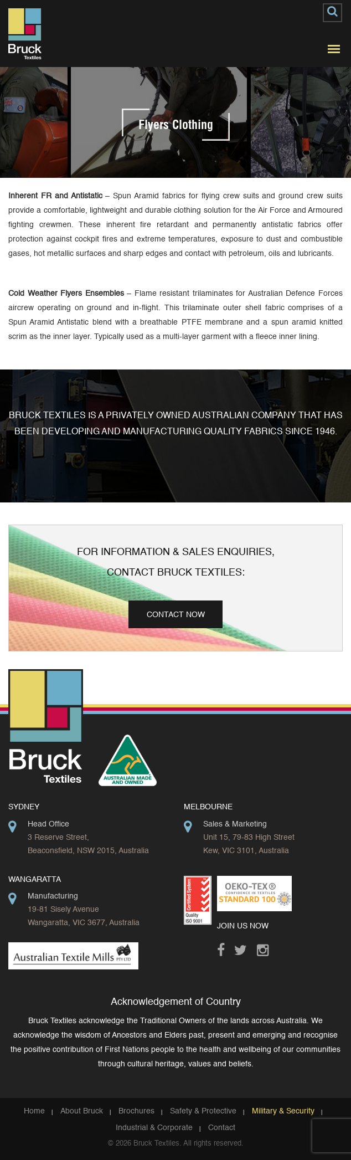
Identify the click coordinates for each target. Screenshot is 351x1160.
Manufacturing (53, 896)
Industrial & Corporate (154, 1128)
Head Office (48, 824)
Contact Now (176, 615)
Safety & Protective (203, 1111)
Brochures (136, 1111)
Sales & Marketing (235, 824)
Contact (221, 1128)
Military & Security (283, 1111)
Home (34, 1111)
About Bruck (81, 1111)
